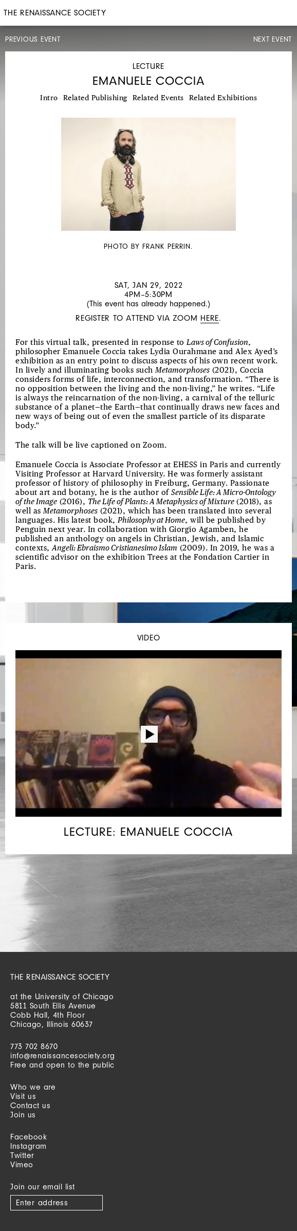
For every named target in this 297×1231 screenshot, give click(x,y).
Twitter (22, 1155)
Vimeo (21, 1164)
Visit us (23, 1096)
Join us (23, 1114)
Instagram (28, 1146)
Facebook (28, 1137)
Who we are (32, 1087)
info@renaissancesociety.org (62, 1055)
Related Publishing (95, 98)
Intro (49, 98)
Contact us (30, 1105)
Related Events (158, 98)
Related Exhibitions (223, 98)
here (209, 318)
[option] (148, 185)
